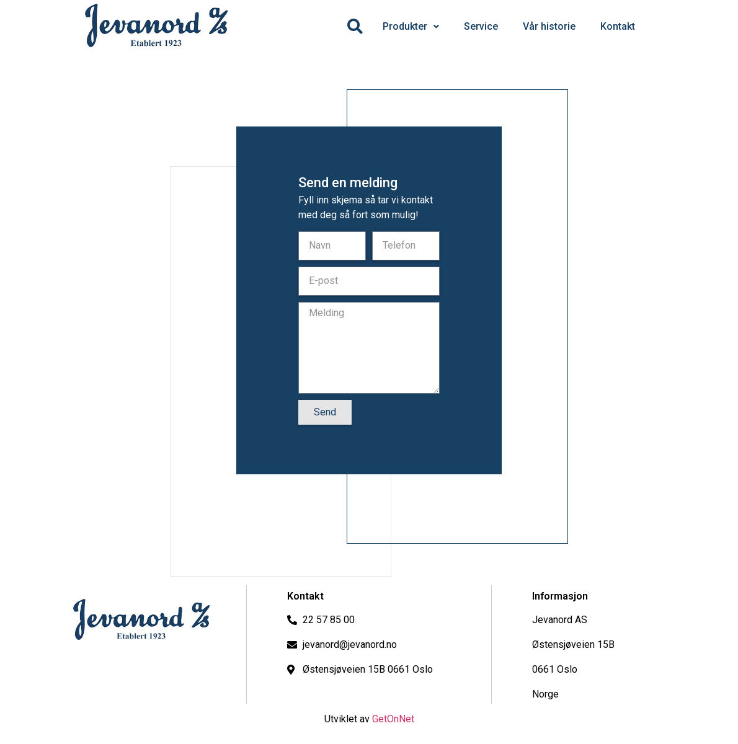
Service (481, 26)
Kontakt (617, 26)
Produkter (411, 26)
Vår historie (549, 26)
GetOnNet (393, 719)
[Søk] (354, 26)
